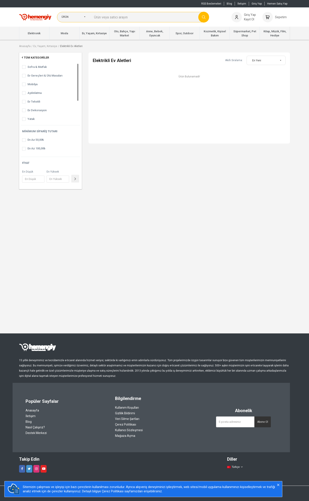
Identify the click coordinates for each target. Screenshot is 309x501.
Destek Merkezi (36, 433)
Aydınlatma (35, 93)
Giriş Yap (257, 3)
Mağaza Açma (125, 435)
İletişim (241, 3)
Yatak (31, 119)
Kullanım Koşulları (127, 407)
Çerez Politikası (125, 424)
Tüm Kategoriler (35, 57)
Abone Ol (262, 421)
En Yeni (256, 60)
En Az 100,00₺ (36, 148)
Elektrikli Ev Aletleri (71, 46)
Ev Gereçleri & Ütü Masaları (45, 75)
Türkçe (235, 466)
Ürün (65, 16)
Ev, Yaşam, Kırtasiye (45, 46)
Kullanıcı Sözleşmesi (129, 430)
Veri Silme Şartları (127, 419)
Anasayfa (25, 46)
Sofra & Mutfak (37, 67)
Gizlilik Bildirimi (125, 413)
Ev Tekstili (34, 101)
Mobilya (32, 84)
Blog (229, 3)
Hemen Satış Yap (277, 3)
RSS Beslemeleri (211, 3)
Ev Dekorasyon (37, 110)
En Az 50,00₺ (36, 139)
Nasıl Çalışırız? (35, 427)
